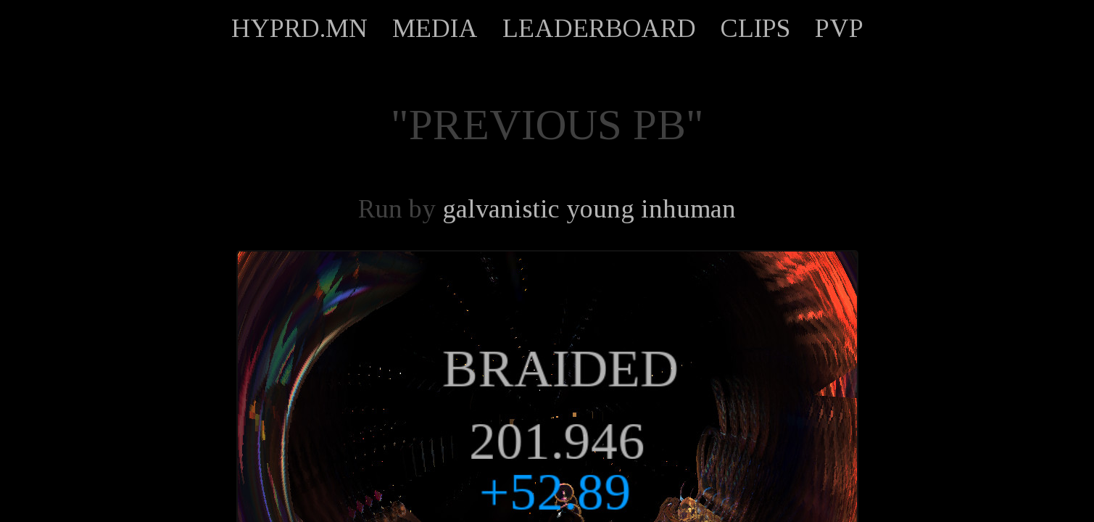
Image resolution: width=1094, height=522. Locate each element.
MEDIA (435, 28)
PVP (839, 28)
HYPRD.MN (299, 28)
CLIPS (755, 28)
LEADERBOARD (599, 28)
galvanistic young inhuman (589, 208)
